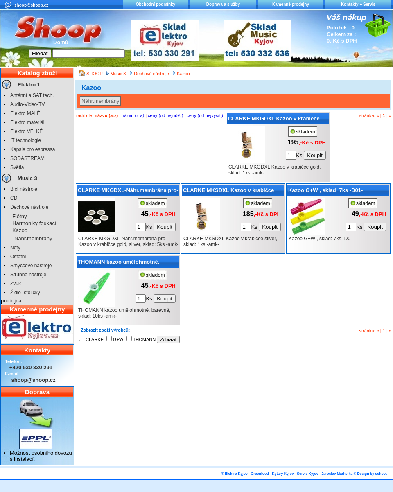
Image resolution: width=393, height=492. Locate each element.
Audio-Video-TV (27, 104)
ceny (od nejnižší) (165, 115)
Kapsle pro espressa (32, 149)
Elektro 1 (29, 84)
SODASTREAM (27, 158)
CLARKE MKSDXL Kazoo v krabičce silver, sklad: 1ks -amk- (228, 191)
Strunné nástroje (28, 275)
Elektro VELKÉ (26, 131)
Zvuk (15, 284)
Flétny (19, 216)
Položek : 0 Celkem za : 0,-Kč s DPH (342, 34)
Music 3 (27, 178)
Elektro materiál (27, 122)
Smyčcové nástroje (31, 266)
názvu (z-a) (133, 115)
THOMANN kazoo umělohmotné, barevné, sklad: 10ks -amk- (118, 263)
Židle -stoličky (25, 293)
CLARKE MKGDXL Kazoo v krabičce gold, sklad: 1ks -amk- (274, 119)
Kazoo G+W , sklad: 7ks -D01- (325, 190)
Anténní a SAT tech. (32, 95)
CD (13, 198)
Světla (17, 167)
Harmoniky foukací (34, 223)
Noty (15, 248)
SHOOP (95, 73)
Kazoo (19, 230)
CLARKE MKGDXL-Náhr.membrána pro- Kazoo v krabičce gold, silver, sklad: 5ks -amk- (128, 191)
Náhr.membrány (33, 238)
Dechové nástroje (29, 207)
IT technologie (25, 140)
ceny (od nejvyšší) (205, 115)
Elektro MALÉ (25, 113)
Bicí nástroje (23, 189)
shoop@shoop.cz (31, 5)
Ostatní (18, 257)
